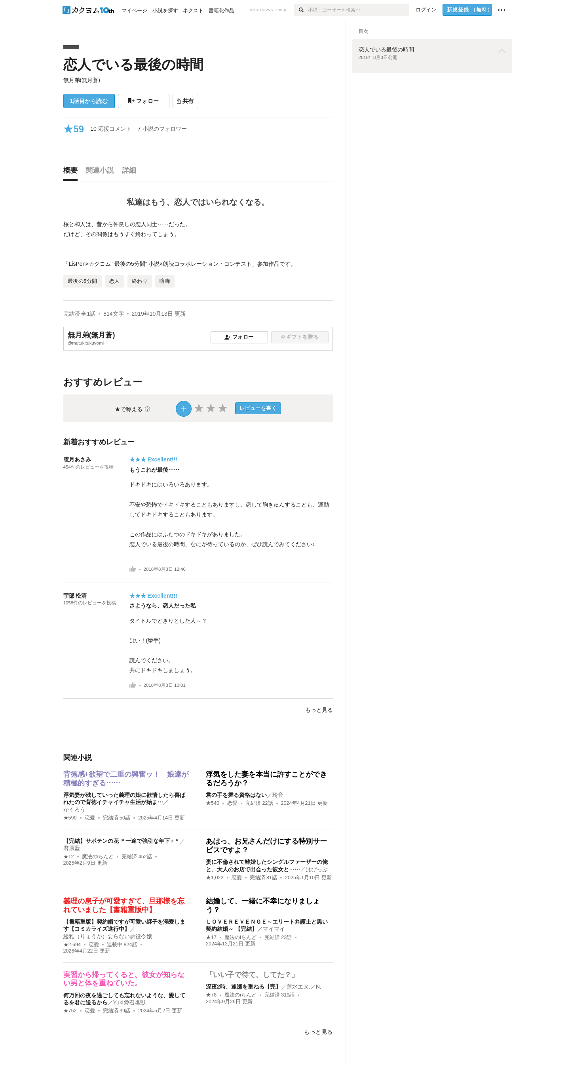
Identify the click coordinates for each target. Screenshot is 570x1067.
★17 (211, 937)
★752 (70, 1011)
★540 (212, 803)
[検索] (301, 10)
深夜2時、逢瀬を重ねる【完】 (243, 986)
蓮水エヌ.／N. (304, 986)
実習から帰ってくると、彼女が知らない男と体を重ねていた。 (123, 979)
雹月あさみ (77, 459)
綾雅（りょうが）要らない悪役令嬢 (107, 936)
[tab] (72, 172)
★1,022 (215, 877)
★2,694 (72, 944)
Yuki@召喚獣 (129, 1002)
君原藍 (71, 848)
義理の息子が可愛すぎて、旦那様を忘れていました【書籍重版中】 (123, 905)
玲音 (277, 795)
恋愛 (90, 818)
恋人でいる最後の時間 (133, 64)
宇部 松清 (75, 596)
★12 (68, 856)
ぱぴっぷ (317, 869)
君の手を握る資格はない (236, 795)
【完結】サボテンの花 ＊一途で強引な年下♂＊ (121, 841)
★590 (70, 818)
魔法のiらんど (98, 856)
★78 (211, 995)
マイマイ (274, 929)
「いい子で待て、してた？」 (252, 975)
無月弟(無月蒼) (81, 80)
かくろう (74, 809)
